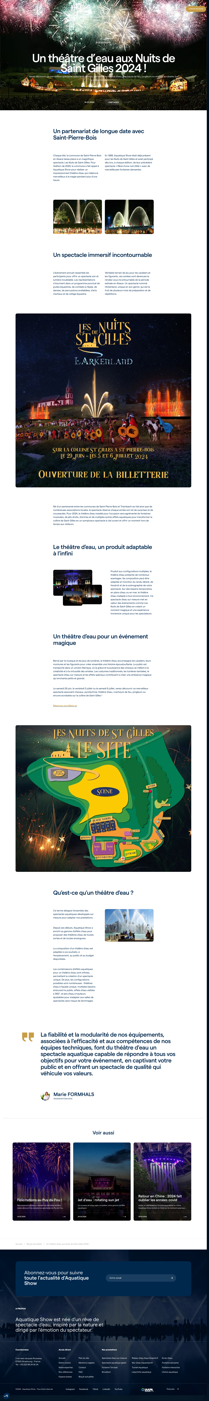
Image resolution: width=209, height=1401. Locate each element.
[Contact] (196, 9)
